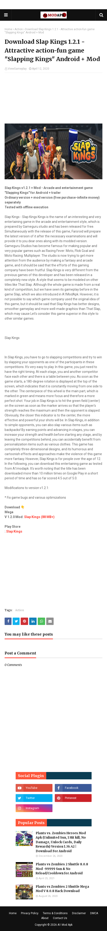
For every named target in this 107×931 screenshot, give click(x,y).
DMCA (94, 913)
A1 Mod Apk (65, 924)
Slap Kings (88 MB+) (39, 517)
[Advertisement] (53, 100)
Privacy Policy (29, 913)
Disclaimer (79, 913)
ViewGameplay (17, 68)
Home (8, 29)
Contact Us (60, 918)
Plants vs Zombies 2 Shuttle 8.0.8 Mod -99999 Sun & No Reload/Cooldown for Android (62, 868)
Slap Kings (14, 531)
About (45, 918)
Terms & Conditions (55, 913)
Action (18, 29)
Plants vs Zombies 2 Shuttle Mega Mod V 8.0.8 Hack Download (62, 889)
